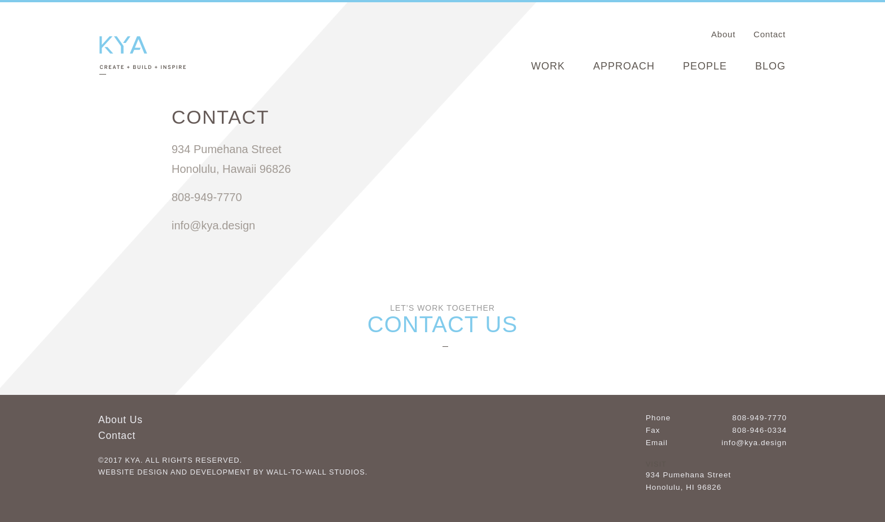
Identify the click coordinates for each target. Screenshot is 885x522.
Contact (769, 34)
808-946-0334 (759, 430)
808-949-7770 (759, 418)
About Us (120, 419)
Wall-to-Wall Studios (315, 472)
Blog (770, 66)
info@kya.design (754, 442)
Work (548, 66)
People (705, 66)
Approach (624, 66)
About (723, 34)
